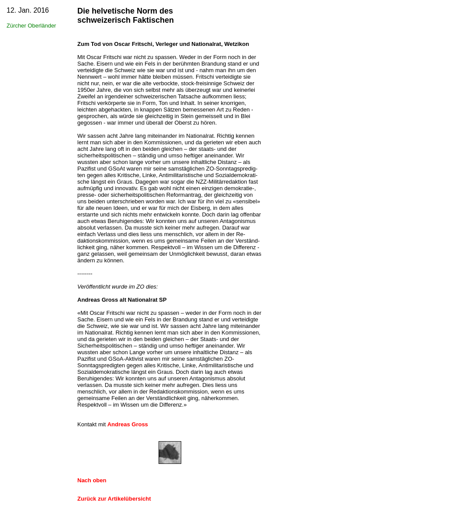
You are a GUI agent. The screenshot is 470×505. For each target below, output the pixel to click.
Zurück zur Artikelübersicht (114, 498)
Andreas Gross (127, 424)
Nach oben (91, 480)
